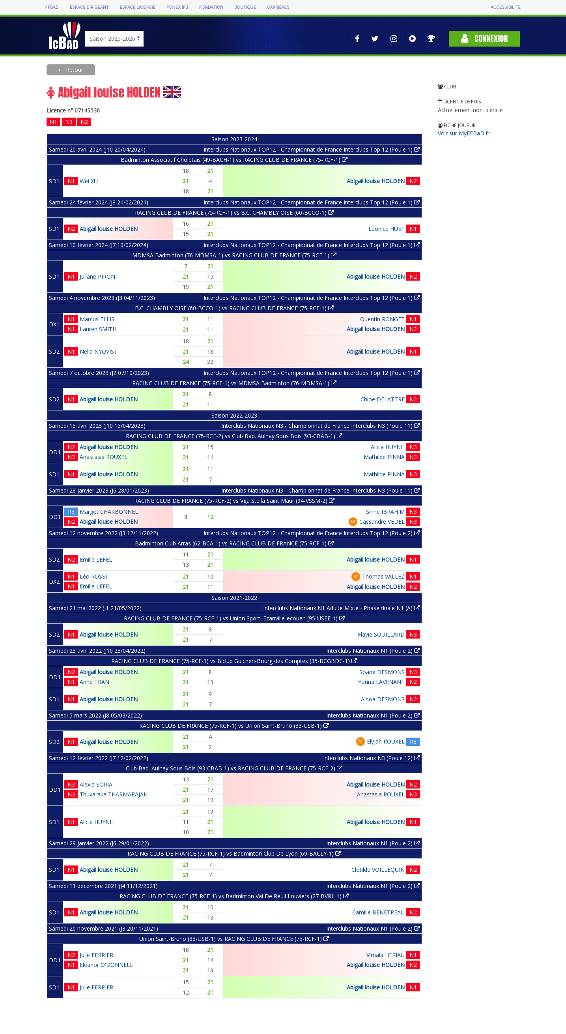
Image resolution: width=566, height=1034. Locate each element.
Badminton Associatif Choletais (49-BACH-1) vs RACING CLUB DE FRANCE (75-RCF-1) (234, 159)
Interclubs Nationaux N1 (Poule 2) (373, 650)
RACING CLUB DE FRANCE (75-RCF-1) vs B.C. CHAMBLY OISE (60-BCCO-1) (234, 212)
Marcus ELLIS (97, 319)
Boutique (245, 7)
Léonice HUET (386, 228)
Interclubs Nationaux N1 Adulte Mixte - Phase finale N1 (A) (341, 608)
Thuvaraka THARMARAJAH (114, 794)
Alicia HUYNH (388, 447)
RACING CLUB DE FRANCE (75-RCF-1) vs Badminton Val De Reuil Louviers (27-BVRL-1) (234, 896)
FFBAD (52, 7)
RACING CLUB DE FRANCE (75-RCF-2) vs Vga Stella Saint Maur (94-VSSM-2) (234, 500)
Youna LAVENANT (381, 682)
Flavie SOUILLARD (381, 634)
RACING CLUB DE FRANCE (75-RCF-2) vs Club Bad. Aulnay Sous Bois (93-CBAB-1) (234, 436)
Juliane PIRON (97, 276)
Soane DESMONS (382, 672)
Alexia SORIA (96, 784)
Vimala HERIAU (385, 955)
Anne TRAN (94, 682)
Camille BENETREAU (378, 912)
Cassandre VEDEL (382, 521)
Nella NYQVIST (99, 351)
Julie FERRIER (96, 955)
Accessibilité (506, 7)
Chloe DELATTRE (383, 399)
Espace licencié (137, 7)
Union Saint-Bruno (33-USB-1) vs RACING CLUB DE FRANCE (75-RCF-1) (234, 938)
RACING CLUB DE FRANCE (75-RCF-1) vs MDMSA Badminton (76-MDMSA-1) (234, 383)
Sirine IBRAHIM (385, 511)
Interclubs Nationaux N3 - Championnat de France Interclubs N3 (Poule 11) (320, 425)
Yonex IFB (177, 7)
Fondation (211, 7)
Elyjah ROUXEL (386, 741)
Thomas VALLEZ (383, 576)
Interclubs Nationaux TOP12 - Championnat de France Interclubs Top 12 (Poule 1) (312, 149)
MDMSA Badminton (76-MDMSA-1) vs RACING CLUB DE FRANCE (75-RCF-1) (234, 255)
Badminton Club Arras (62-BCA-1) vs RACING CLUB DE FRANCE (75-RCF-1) (234, 543)
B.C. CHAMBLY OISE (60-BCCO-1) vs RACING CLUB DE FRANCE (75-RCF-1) (234, 308)
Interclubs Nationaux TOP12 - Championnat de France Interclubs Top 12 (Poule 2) (312, 533)
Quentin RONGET (382, 319)
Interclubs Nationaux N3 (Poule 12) (371, 758)
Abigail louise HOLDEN (376, 181)
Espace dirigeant (89, 7)
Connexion (484, 38)
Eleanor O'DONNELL (106, 964)
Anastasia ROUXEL (103, 457)
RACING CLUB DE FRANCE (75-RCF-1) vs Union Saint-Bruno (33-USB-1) (234, 725)
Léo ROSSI (93, 576)
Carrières (278, 7)
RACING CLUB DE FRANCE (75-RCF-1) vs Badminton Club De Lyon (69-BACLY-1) (234, 853)
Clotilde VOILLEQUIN (378, 869)
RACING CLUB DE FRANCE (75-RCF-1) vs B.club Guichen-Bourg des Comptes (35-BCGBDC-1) (234, 661)
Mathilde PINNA (384, 457)
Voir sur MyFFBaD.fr (463, 133)
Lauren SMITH (98, 329)
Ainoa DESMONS (383, 699)
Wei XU (89, 181)
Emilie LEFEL (96, 559)
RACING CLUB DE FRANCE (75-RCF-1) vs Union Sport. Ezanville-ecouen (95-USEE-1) (234, 618)
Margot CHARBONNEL (109, 511)
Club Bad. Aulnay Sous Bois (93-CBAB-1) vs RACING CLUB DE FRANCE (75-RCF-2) (234, 768)
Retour (73, 69)
